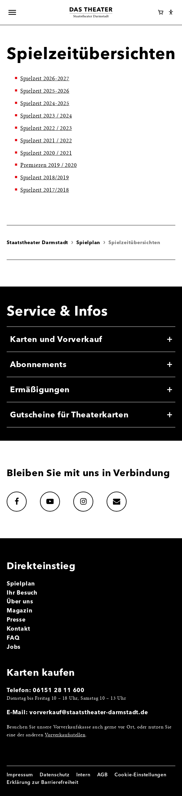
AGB (102, 775)
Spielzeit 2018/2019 (44, 178)
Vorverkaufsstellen (65, 735)
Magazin (20, 610)
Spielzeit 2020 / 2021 (46, 153)
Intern (83, 775)
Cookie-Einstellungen (140, 775)
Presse (16, 619)
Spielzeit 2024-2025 (44, 104)
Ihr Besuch (22, 592)
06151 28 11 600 (58, 690)
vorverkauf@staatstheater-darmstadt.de (88, 712)
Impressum (20, 775)
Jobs (14, 646)
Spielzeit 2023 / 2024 (46, 116)
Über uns (20, 601)
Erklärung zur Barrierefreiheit (42, 782)
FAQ (13, 637)
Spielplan (88, 242)
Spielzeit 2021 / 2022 (46, 141)
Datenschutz (55, 775)
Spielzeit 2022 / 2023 (46, 128)
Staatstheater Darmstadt (37, 242)
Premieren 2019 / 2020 (48, 165)
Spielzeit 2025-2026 (44, 91)
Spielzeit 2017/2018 (44, 190)
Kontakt (18, 628)
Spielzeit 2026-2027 (44, 79)
